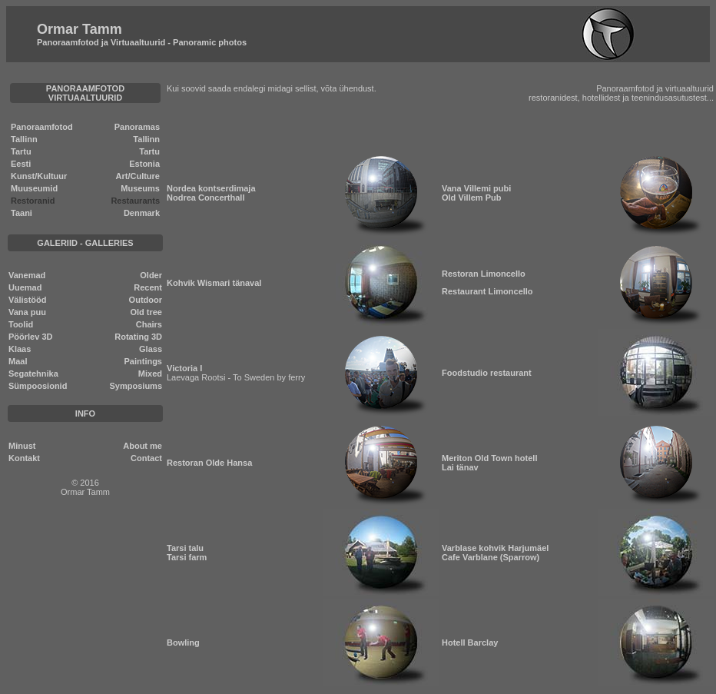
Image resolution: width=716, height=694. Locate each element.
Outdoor (145, 299)
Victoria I (184, 368)
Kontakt (24, 458)
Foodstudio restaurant (487, 372)
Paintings (143, 361)
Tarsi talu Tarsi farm (187, 552)
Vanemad (26, 275)
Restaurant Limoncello (487, 291)
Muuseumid (34, 188)
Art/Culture (138, 176)
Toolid (20, 324)
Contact (146, 458)
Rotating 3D (138, 336)
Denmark (142, 212)
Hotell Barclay (470, 642)
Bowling (183, 642)
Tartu (21, 151)
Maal (17, 361)
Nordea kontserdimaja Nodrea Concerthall (211, 193)
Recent (148, 287)
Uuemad (24, 287)
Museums (140, 188)
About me (142, 445)
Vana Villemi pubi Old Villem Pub (476, 193)
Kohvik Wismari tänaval (214, 282)
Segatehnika (33, 373)
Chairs (149, 324)
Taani (21, 212)
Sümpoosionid (37, 385)
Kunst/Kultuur (39, 176)
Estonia (144, 163)
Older (151, 275)
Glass (150, 349)
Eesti (21, 163)
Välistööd (27, 299)
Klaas (19, 349)
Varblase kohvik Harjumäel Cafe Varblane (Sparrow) (495, 552)
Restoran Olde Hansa (209, 462)
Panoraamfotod (42, 126)
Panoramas (137, 126)
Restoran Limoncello (483, 273)
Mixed (150, 373)
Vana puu (27, 312)
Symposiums (136, 385)
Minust (21, 445)
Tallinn (24, 139)
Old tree (146, 312)
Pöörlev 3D (30, 336)
